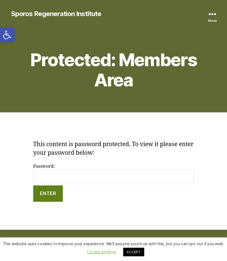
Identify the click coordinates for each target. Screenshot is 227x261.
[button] (7, 35)
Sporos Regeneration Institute (56, 14)
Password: (113, 174)
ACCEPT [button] (134, 252)
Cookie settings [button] (101, 251)
